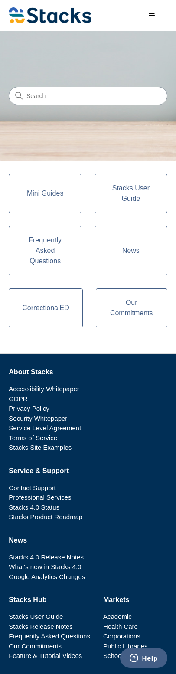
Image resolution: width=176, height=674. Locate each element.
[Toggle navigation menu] (152, 16)
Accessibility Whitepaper (44, 389)
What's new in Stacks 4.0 (45, 566)
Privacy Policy (29, 408)
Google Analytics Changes (47, 576)
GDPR (18, 398)
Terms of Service (33, 438)
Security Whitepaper (38, 418)
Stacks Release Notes (41, 626)
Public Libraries (125, 646)
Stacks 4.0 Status (34, 507)
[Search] (88, 96)
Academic (117, 616)
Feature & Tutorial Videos (45, 655)
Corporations (121, 636)
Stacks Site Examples (40, 447)
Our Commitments (35, 646)
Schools (114, 655)
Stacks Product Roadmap (45, 516)
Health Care (120, 626)
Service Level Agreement (45, 428)
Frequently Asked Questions (49, 636)
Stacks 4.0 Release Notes (46, 557)
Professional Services (40, 497)
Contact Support (32, 487)
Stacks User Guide (36, 616)
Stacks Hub (27, 599)
